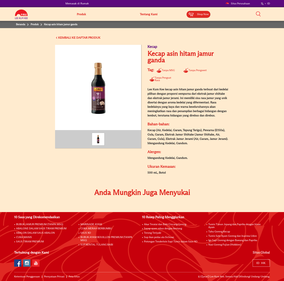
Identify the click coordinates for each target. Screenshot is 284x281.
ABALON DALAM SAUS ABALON (35, 233)
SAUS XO (85, 233)
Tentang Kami (148, 14)
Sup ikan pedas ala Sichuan (159, 237)
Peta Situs (74, 276)
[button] (271, 14)
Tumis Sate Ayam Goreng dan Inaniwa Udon (232, 236)
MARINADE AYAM (91, 224)
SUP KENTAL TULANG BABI (96, 244)
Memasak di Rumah (77, 3)
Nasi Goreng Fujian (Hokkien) (224, 244)
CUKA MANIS (24, 237)
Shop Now (203, 14)
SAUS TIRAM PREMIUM (30, 241)
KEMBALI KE (67, 37)
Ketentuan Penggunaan (27, 276)
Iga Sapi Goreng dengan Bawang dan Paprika (232, 240)
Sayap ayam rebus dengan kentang (163, 228)
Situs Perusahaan (237, 3)
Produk (81, 14)
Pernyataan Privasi (54, 276)
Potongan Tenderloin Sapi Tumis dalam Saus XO (170, 241)
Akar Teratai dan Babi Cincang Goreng (165, 224)
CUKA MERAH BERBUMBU (96, 228)
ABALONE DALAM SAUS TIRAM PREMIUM (41, 228)
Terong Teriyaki (152, 233)
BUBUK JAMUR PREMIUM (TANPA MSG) (39, 224)
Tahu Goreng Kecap (219, 231)
